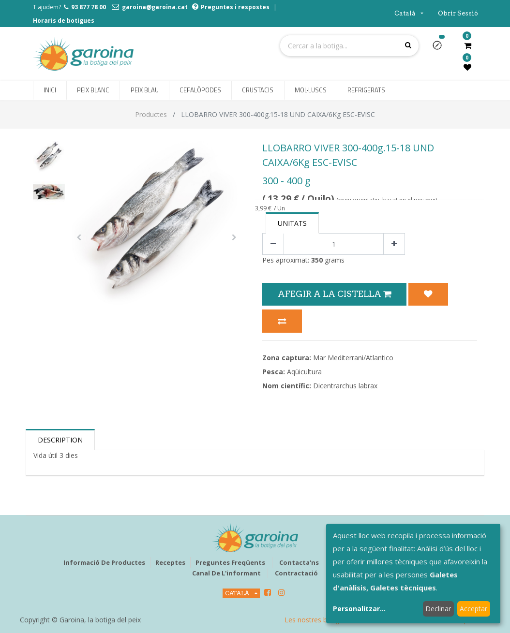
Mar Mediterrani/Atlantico (353, 357)
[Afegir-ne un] (394, 244)
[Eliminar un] (273, 244)
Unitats (292, 223)
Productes (151, 114)
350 (317, 260)
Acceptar (473, 608)
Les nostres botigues (317, 619)
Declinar (438, 608)
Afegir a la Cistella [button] (334, 294)
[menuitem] (49, 90)
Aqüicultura (304, 371)
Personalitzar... (359, 608)
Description (60, 439)
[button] (441, 48)
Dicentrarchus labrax (345, 385)
